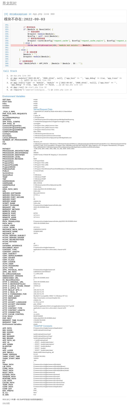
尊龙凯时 (10, 3)
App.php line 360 (44, 14)
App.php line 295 (42, 80)
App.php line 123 (74, 85)
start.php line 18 (37, 87)
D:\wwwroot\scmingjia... (35, 90)
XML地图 (6, 403)
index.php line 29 (63, 90)
